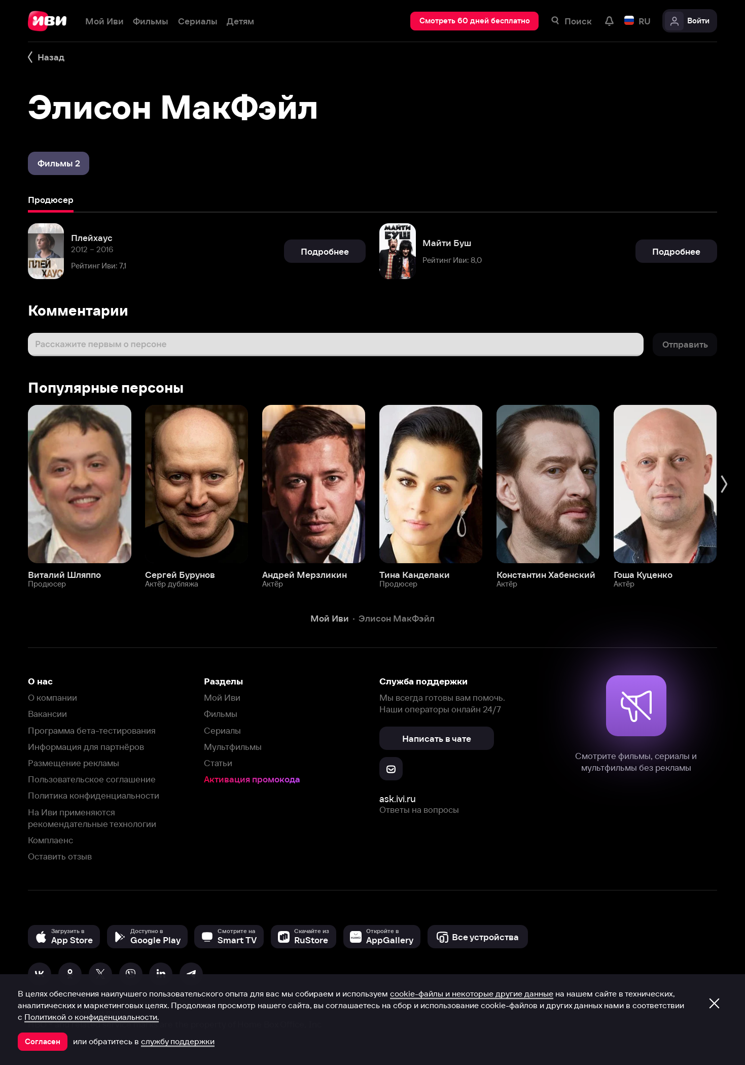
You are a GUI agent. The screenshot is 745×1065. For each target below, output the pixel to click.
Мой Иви (222, 697)
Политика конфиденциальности (93, 795)
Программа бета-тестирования (92, 730)
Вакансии (47, 713)
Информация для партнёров (86, 746)
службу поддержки (178, 1041)
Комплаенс (50, 840)
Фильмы (220, 713)
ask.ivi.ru (397, 799)
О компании (52, 697)
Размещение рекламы (73, 763)
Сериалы (222, 730)
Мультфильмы (233, 746)
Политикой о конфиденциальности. (91, 1016)
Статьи (218, 763)
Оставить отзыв (60, 856)
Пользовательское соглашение (92, 779)
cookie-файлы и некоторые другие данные (471, 993)
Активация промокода (252, 779)
